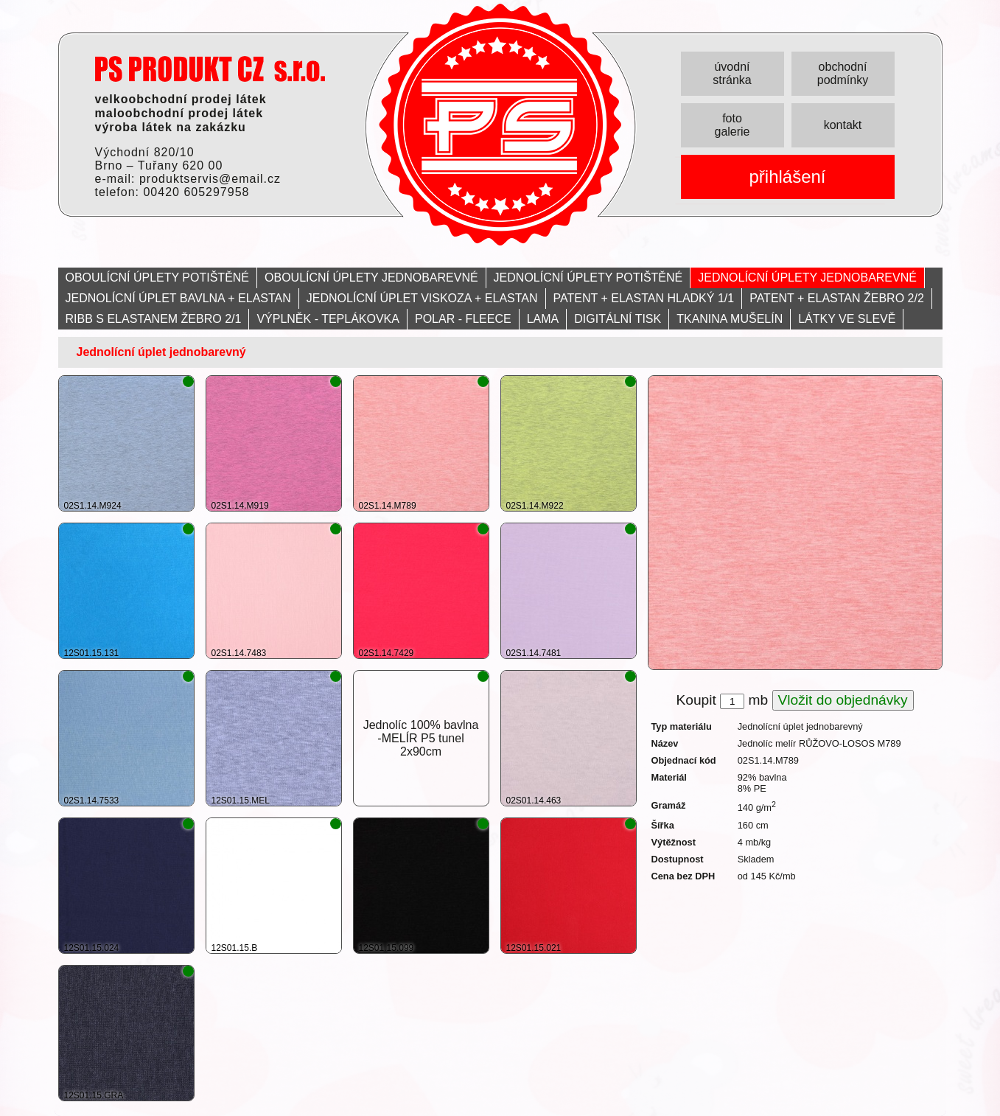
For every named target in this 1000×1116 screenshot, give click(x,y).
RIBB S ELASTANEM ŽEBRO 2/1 (154, 319)
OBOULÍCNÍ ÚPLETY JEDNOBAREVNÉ (371, 277)
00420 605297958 (196, 192)
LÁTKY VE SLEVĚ (846, 319)
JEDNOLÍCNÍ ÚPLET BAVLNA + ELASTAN (178, 298)
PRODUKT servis (210, 69)
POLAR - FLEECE (463, 319)
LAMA (543, 319)
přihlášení (787, 176)
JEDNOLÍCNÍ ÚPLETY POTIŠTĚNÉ (588, 277)
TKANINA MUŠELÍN (729, 319)
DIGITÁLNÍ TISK (617, 319)
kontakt (843, 125)
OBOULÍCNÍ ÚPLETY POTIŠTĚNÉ (158, 277)
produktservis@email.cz (210, 178)
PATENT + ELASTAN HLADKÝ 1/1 (644, 298)
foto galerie (731, 125)
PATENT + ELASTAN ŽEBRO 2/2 (836, 298)
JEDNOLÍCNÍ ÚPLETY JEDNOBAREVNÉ (807, 277)
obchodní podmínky (842, 73)
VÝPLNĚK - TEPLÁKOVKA (327, 319)
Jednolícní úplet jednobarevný (161, 352)
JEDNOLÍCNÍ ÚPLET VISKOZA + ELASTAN (422, 298)
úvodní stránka (732, 73)
